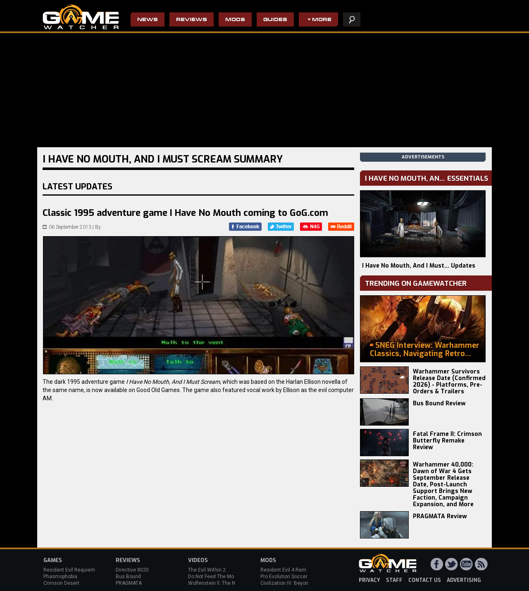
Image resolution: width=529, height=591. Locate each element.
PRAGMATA (129, 583)
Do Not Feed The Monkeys (218, 576)
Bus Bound (128, 576)
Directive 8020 (132, 570)
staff (394, 580)
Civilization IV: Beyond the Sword (297, 583)
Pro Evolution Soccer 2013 (290, 576)
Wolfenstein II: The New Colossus (226, 583)
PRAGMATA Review (440, 516)
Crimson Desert (61, 583)
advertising (464, 580)
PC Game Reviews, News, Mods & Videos (81, 17)
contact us (424, 580)
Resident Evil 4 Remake (287, 570)
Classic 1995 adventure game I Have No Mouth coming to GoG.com (185, 213)
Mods (235, 20)
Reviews (191, 20)
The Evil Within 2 (207, 570)
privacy (369, 580)
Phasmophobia (60, 576)
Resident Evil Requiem (69, 570)
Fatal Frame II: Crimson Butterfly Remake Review (447, 440)
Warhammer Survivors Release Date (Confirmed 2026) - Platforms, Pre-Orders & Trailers (449, 381)
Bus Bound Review (439, 403)
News (147, 20)
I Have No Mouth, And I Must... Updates (418, 266)
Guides (275, 20)
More (321, 20)
